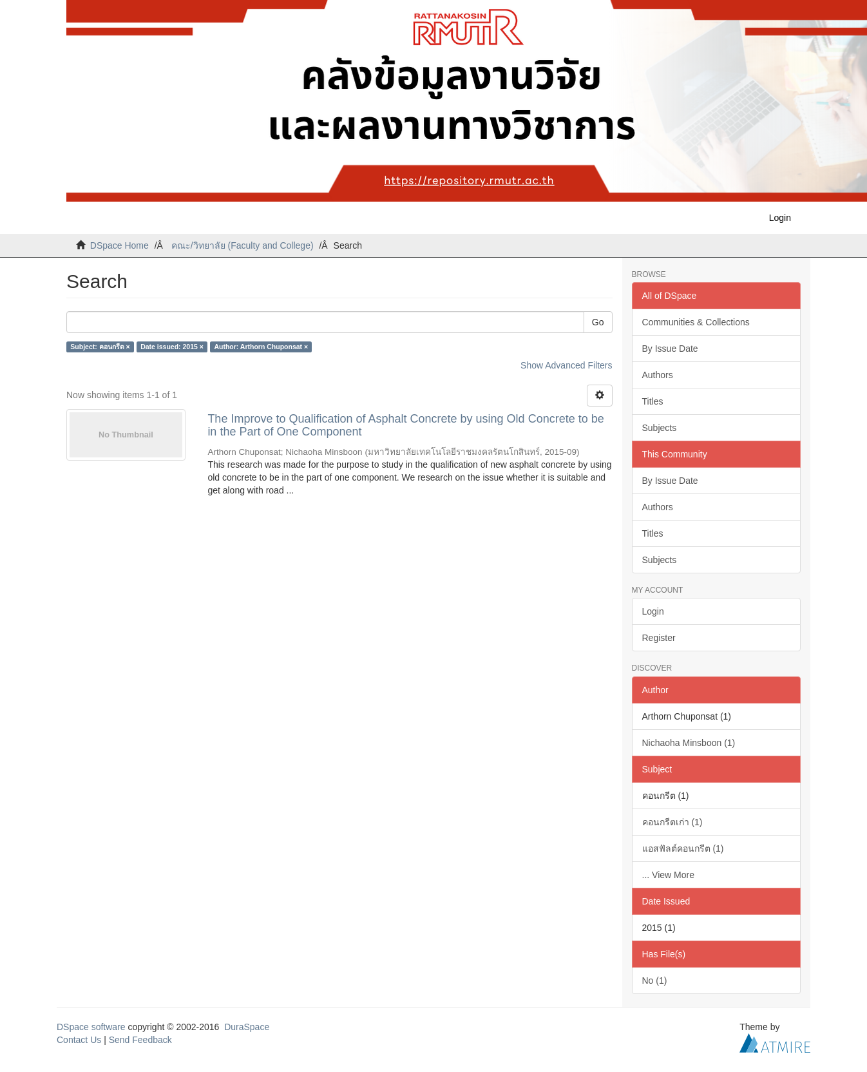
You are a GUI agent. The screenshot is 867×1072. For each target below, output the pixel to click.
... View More (668, 875)
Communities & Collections (696, 322)
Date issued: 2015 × (172, 346)
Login (653, 611)
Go (598, 322)
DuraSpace (246, 1027)
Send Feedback (140, 1040)
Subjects (659, 428)
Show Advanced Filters (566, 365)
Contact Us (79, 1040)
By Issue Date (670, 348)
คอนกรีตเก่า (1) (672, 822)
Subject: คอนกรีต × (99, 346)
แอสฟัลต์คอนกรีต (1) (683, 848)
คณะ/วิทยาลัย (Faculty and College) (242, 245)
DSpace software (91, 1027)
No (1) (654, 980)
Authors (657, 375)
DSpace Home (119, 245)
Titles (652, 401)
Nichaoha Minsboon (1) (689, 743)
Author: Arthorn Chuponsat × (261, 346)
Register (659, 638)
